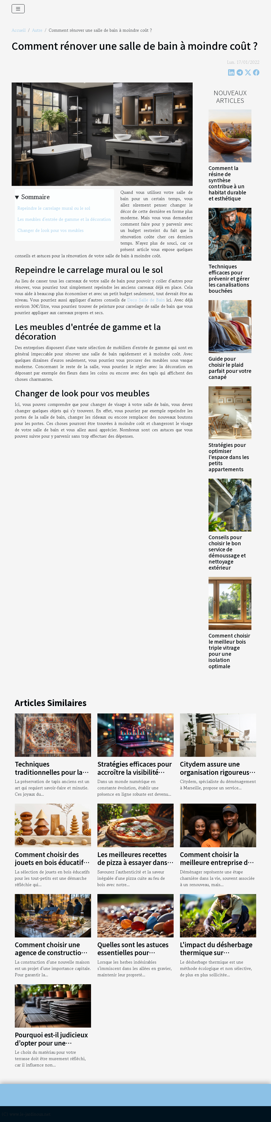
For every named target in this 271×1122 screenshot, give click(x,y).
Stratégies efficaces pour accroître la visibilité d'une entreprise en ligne (135, 772)
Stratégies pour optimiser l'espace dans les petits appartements (229, 457)
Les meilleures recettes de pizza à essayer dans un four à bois (132, 862)
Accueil (19, 30)
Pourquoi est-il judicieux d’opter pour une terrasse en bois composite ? (51, 1046)
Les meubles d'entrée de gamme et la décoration (64, 219)
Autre (37, 30)
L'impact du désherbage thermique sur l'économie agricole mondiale (216, 956)
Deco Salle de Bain (146, 300)
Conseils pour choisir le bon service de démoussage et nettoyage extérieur (227, 552)
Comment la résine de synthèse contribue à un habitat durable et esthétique (227, 183)
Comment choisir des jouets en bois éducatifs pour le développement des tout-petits (50, 866)
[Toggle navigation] (18, 8)
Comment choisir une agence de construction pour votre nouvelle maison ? (50, 956)
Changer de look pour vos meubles (50, 230)
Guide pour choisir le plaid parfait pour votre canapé (230, 368)
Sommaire (35, 196)
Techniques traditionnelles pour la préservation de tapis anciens (49, 776)
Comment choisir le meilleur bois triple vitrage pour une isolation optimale (229, 651)
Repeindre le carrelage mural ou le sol (53, 208)
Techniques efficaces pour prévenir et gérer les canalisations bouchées (229, 278)
